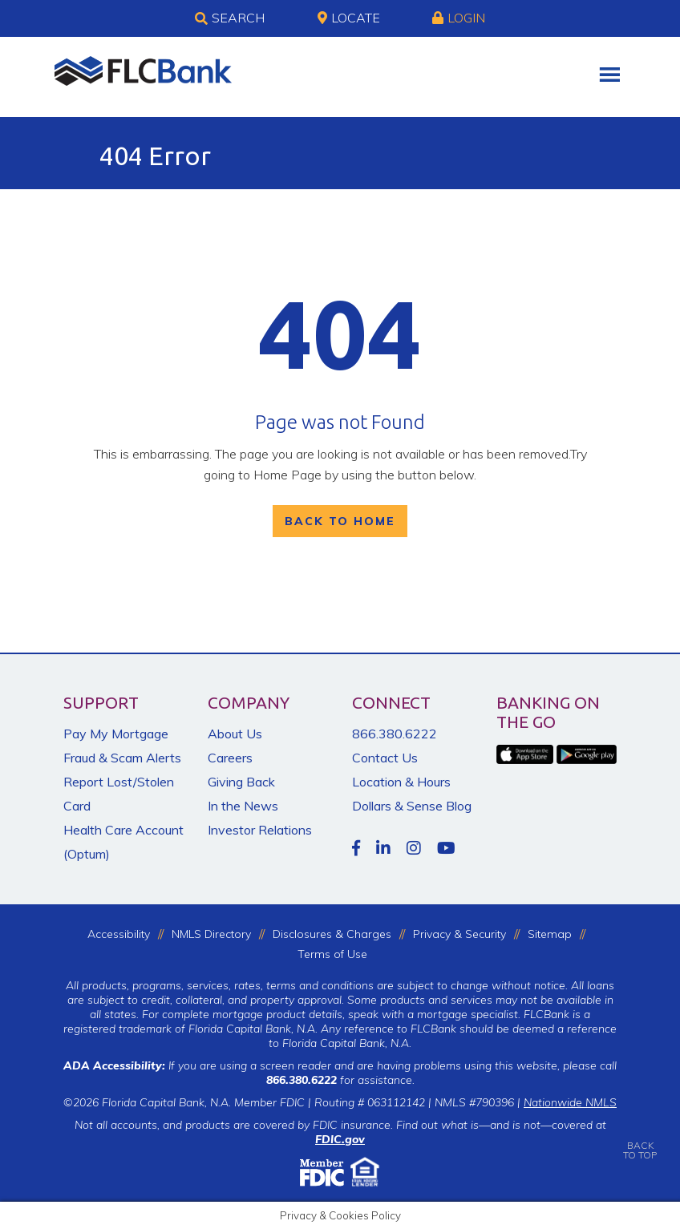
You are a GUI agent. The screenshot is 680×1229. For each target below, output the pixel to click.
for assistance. (340, 1080)
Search (230, 18)
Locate (349, 18)
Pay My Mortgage (115, 734)
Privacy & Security (459, 934)
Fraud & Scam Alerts (122, 758)
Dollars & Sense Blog (412, 806)
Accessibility (118, 934)
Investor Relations (260, 830)
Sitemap (550, 934)
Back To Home (340, 521)
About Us (235, 734)
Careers (230, 758)
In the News (243, 806)
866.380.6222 (394, 734)
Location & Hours (401, 782)
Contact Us (385, 758)
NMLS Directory (211, 934)
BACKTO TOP (640, 1139)
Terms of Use (332, 954)
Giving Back (241, 782)
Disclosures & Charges (332, 934)
